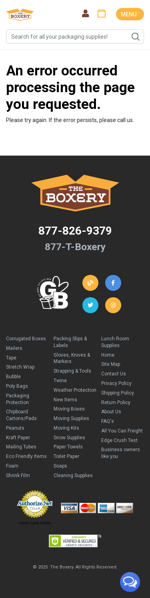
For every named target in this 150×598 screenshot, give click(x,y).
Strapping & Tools (72, 371)
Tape (11, 358)
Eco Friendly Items (26, 456)
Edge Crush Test (119, 440)
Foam (12, 466)
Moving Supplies (71, 418)
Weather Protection (75, 390)
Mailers (14, 348)
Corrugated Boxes (26, 338)
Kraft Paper (18, 437)
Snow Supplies (69, 437)
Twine (60, 380)
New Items (65, 400)
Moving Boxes (69, 409)
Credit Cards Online (34, 523)
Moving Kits (66, 428)
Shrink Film (18, 475)
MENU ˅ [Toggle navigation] (130, 14)
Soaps (60, 466)
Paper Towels (68, 447)
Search (135, 37)
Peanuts (15, 428)
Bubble (13, 376)
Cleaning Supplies (73, 475)
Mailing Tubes (21, 447)
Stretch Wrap (20, 367)
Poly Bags (17, 386)
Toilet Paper (66, 456)
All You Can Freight (122, 431)
